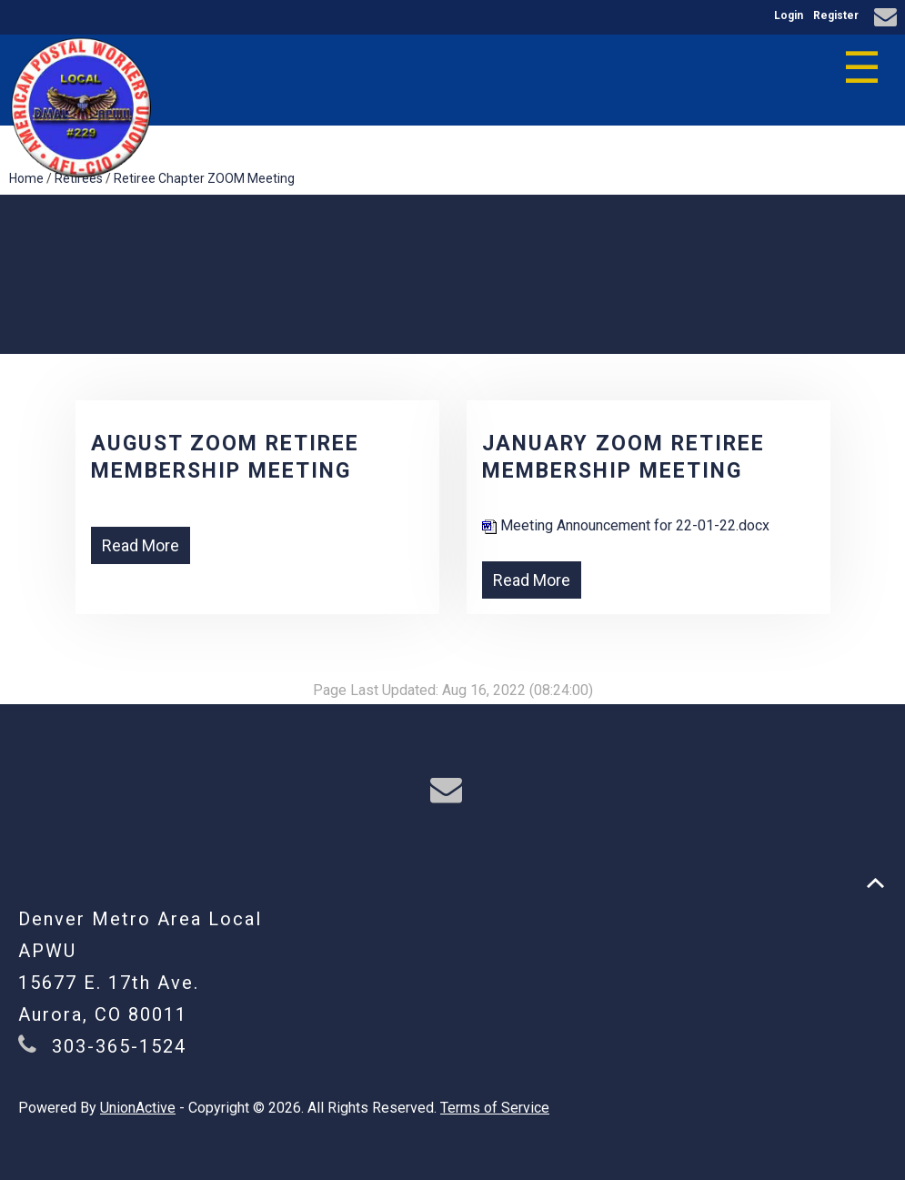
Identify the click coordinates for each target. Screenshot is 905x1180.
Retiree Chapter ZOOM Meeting (204, 178)
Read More (140, 545)
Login (788, 15)
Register (836, 15)
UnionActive (138, 1107)
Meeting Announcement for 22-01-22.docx (625, 525)
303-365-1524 (119, 1046)
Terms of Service (494, 1107)
